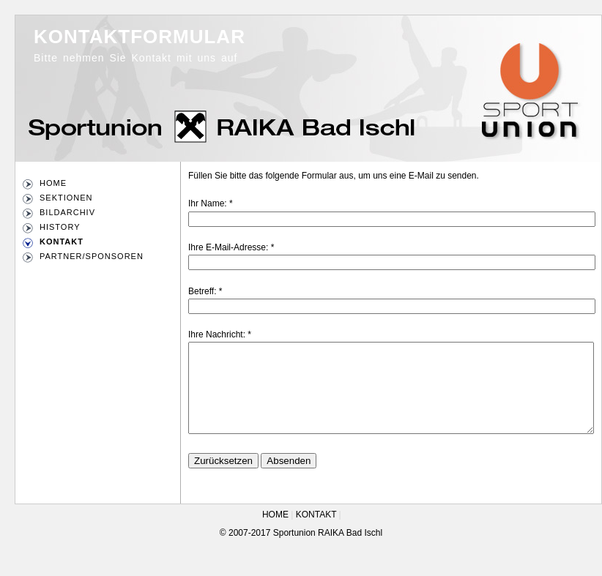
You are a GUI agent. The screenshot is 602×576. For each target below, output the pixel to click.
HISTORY (60, 226)
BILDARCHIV (67, 212)
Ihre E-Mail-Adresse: (228, 247)
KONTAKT (61, 241)
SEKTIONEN (66, 197)
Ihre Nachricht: (216, 334)
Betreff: (202, 291)
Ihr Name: (207, 203)
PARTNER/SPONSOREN (92, 256)
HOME (53, 183)
